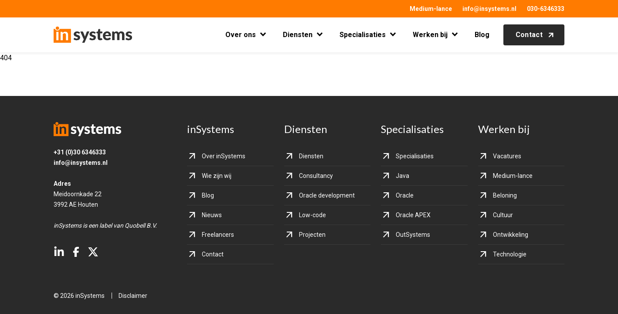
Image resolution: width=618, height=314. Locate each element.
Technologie (509, 254)
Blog (482, 35)
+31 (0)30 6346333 (80, 152)
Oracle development (327, 195)
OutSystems (413, 234)
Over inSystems (223, 156)
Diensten (297, 35)
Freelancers (218, 234)
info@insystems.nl (489, 8)
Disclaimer (133, 295)
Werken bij (430, 35)
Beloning (505, 195)
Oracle (405, 195)
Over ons (240, 35)
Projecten (312, 234)
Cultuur (503, 215)
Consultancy (316, 175)
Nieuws (212, 215)
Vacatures (507, 156)
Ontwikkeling (510, 234)
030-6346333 (545, 8)
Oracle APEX (413, 215)
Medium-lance (431, 8)
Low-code (312, 215)
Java (402, 175)
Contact (529, 35)
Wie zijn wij (216, 175)
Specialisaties (363, 35)
